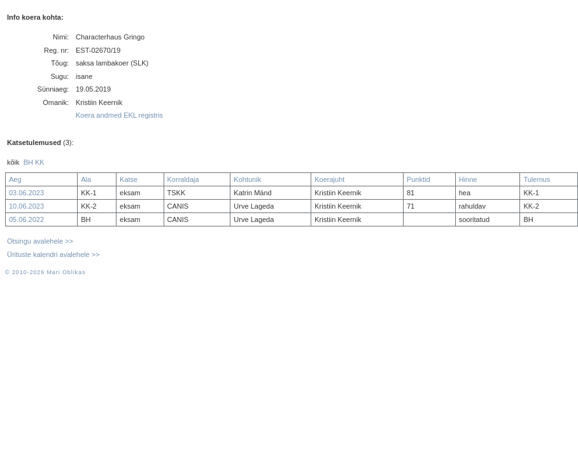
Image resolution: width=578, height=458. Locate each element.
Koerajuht (329, 179)
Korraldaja (183, 179)
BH (28, 162)
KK (40, 162)
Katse (128, 179)
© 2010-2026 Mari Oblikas (45, 272)
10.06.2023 (26, 206)
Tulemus (536, 179)
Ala (86, 179)
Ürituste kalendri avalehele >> (53, 254)
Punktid (418, 179)
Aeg (15, 179)
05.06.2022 (26, 219)
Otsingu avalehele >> (40, 241)
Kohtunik (247, 179)
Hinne (468, 179)
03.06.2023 (26, 193)
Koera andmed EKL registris (119, 115)
